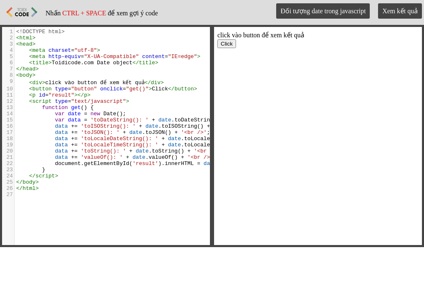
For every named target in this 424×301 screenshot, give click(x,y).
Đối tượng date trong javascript (323, 11)
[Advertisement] (212, 274)
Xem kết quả (400, 11)
